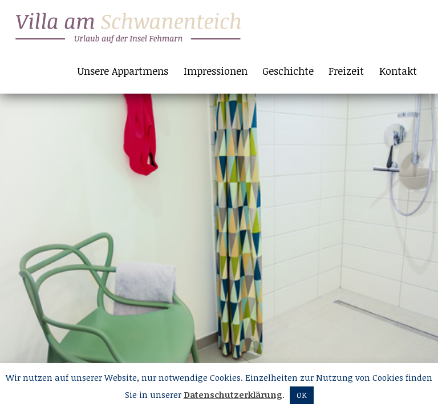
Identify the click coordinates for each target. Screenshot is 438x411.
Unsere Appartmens (123, 71)
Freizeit (346, 71)
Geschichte (288, 71)
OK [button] (302, 395)
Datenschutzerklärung (233, 394)
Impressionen (216, 71)
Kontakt (398, 71)
